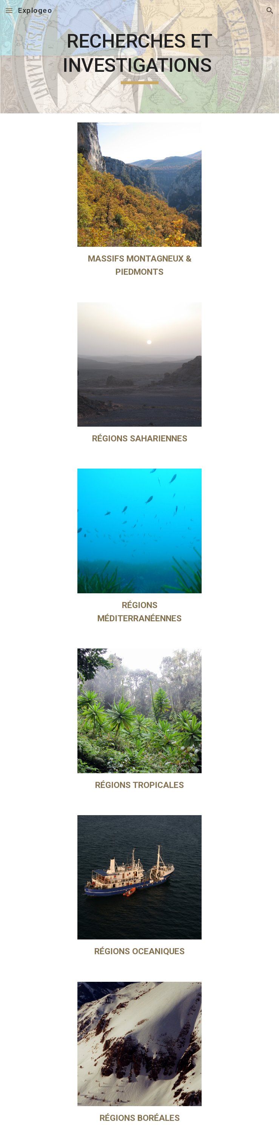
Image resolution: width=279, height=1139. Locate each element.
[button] (9, 10)
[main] (139, 56)
